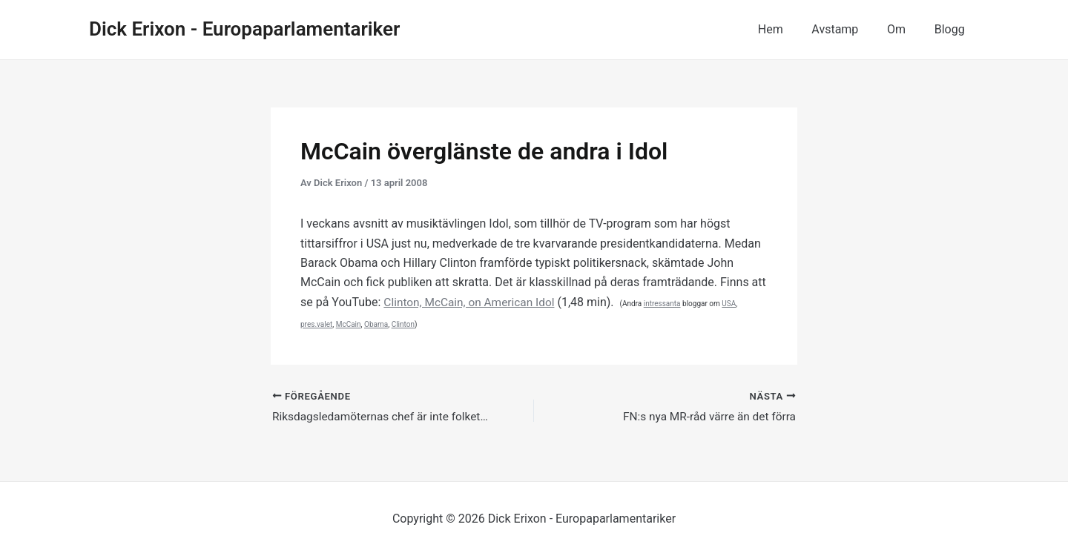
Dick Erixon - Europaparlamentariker (244, 29)
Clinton (403, 324)
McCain (348, 324)
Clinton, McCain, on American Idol (472, 302)
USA (735, 303)
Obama (376, 324)
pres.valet (316, 324)
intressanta (669, 303)
